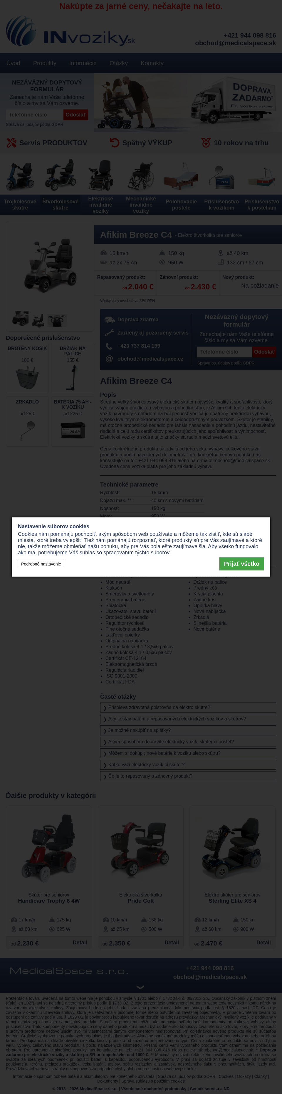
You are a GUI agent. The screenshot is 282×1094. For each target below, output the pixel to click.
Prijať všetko (241, 563)
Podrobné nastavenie (41, 564)
